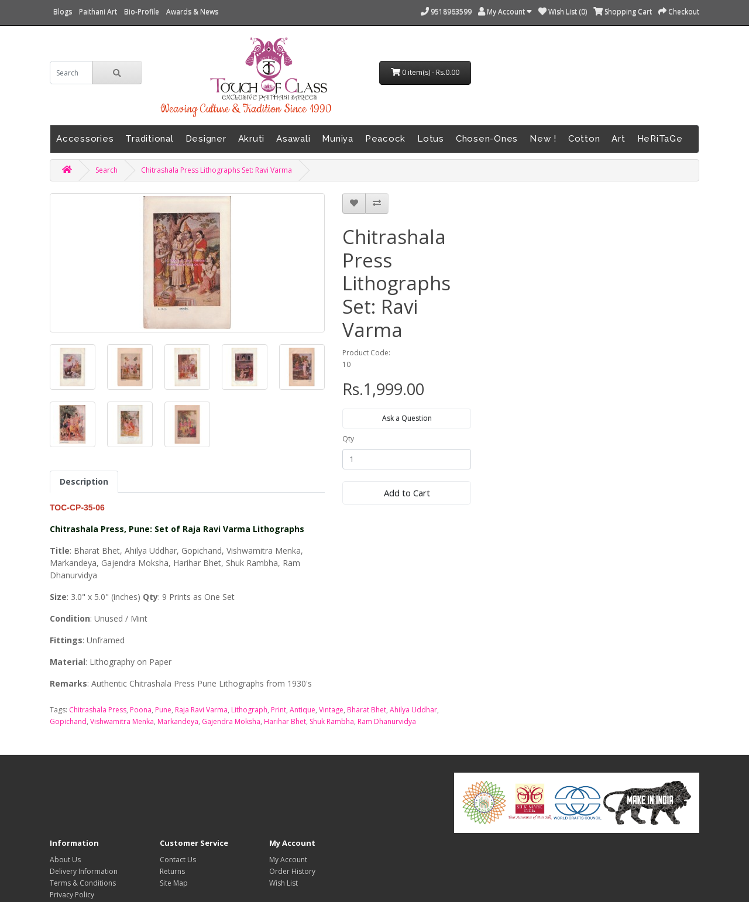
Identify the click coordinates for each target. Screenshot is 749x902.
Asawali (293, 138)
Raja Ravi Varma (201, 710)
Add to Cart (407, 493)
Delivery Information (84, 871)
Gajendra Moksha (231, 721)
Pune (163, 710)
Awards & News (192, 11)
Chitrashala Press (97, 710)
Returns (172, 871)
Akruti (251, 138)
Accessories (85, 138)
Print (278, 710)
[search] (71, 72)
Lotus (430, 138)
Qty (348, 439)
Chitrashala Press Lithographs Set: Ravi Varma (216, 170)
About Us (65, 860)
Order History (292, 871)
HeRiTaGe (660, 138)
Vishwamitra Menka (122, 721)
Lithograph (249, 710)
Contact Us (178, 860)
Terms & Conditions (83, 883)
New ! (543, 138)
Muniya (337, 138)
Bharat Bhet (366, 710)
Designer (205, 138)
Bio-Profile (141, 11)
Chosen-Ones (487, 138)
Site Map (174, 883)
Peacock (385, 138)
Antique (302, 710)
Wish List (283, 883)
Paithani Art (98, 11)
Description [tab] (84, 481)
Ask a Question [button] (407, 418)
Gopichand (68, 721)
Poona (141, 710)
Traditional (149, 138)
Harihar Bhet (285, 721)
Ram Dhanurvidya (387, 721)
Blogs (62, 11)
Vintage (331, 710)
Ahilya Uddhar (413, 710)
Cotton (584, 138)
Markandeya (177, 721)
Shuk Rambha (332, 721)
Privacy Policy (72, 895)
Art (618, 138)
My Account (288, 860)
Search (106, 170)
